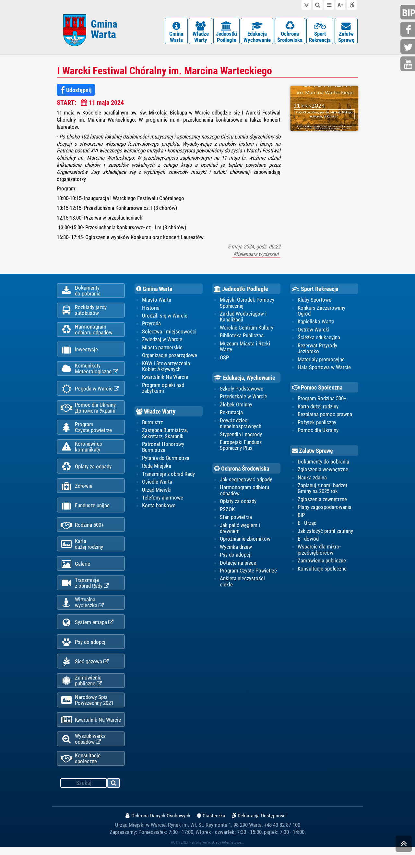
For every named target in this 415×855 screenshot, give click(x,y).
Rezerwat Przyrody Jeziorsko (317, 349)
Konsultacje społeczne (81, 766)
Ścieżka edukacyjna (319, 338)
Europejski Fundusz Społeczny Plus (241, 446)
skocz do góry (404, 845)
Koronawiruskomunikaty (81, 450)
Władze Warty (155, 412)
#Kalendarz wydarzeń (256, 255)
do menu (329, 5)
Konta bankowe (158, 506)
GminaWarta (176, 32)
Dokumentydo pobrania (81, 291)
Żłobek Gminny (236, 405)
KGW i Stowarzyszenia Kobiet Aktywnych (166, 367)
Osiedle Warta (157, 483)
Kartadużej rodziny (82, 549)
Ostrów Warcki (313, 330)
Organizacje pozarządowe (169, 356)
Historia (151, 308)
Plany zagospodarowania (324, 508)
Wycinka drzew (236, 548)
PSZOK (227, 510)
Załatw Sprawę (312, 451)
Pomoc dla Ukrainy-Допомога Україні (89, 410)
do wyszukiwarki (318, 5)
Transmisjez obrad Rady (85, 588)
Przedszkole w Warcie (243, 397)
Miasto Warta (156, 300)
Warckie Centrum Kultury (246, 328)
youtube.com (408, 64)
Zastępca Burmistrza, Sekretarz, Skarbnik (165, 434)
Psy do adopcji (84, 648)
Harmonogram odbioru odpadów (244, 491)
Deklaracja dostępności (352, 5)
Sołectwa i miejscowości (169, 332)
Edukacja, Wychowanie (244, 378)
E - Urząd (307, 524)
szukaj (114, 792)
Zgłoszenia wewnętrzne (323, 470)
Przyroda (151, 324)
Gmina (104, 30)
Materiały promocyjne (321, 360)
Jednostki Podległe (241, 289)
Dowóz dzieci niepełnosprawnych (240, 424)
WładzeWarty (200, 32)
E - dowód (308, 540)
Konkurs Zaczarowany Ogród (321, 311)
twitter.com (408, 47)
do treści (306, 5)
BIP (301, 516)
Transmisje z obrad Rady (168, 475)
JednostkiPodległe (226, 32)
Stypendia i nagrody (241, 435)
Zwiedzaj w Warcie (162, 340)
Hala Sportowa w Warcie (324, 368)
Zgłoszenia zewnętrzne (322, 500)
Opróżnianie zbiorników (245, 540)
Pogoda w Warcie (90, 391)
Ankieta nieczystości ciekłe (242, 582)
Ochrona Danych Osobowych (157, 824)
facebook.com (408, 30)
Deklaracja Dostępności (259, 824)
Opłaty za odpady (86, 470)
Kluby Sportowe (314, 300)
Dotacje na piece (238, 564)
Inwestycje (79, 351)
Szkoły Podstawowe (241, 389)
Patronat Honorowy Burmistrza (163, 448)
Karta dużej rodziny (318, 407)
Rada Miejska (156, 467)
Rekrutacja (231, 413)
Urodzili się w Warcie (164, 316)
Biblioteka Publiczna (242, 336)
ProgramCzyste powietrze (86, 430)
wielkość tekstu (340, 5)
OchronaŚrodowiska (289, 32)
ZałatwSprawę (346, 32)
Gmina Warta (154, 289)
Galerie (75, 569)
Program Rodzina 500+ (322, 399)
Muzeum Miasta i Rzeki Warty (245, 347)
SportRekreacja (320, 32)
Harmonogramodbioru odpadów (87, 331)
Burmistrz (152, 423)
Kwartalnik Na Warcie (91, 727)
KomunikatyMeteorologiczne (89, 371)
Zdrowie (76, 490)
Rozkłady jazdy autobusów (84, 311)
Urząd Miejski (157, 491)
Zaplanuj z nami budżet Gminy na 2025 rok (322, 489)
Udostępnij (75, 90)
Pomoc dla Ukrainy (318, 431)
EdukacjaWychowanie (257, 32)
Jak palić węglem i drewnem (240, 529)
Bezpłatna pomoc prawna (325, 415)
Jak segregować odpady (246, 480)
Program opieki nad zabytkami (163, 389)
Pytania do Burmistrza (165, 459)
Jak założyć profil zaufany (325, 532)
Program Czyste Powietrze (248, 572)
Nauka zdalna (312, 478)
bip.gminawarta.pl (408, 12)
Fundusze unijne (85, 509)
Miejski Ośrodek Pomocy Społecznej (247, 303)
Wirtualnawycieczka (82, 608)
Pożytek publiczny (317, 423)
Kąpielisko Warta (316, 322)
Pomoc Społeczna (317, 388)
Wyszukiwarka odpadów (83, 747)
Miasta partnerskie (162, 348)
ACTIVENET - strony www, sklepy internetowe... (207, 850)
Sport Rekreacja (315, 289)
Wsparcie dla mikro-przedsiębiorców (319, 551)
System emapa (87, 628)
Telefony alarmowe (162, 499)
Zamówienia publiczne (81, 687)
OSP (224, 358)
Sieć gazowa (85, 668)
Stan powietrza (236, 518)
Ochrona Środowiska (241, 469)
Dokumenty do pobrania (323, 462)
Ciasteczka (211, 824)
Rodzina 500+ (82, 529)
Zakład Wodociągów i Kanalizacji (243, 317)
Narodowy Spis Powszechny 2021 (87, 707)
